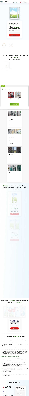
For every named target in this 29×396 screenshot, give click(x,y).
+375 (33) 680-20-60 (25, 2)
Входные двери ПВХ (12, 155)
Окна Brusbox (11, 120)
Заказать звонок (14, 35)
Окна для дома (11, 142)
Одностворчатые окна (12, 138)
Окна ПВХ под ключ (12, 137)
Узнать (14, 328)
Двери (6, 3)
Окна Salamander (11, 119)
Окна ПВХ (2, 3)
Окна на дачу (11, 143)
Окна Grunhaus (11, 121)
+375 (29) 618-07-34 (25, 1)
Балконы (9, 3)
